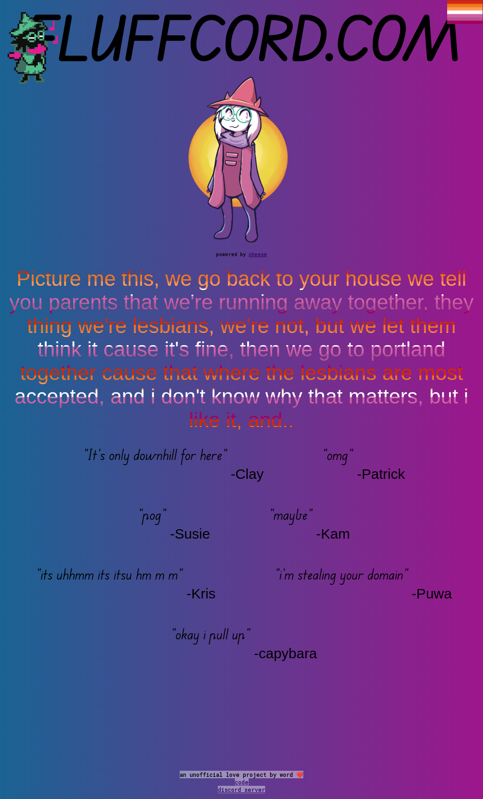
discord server (241, 789)
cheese (258, 254)
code (242, 782)
